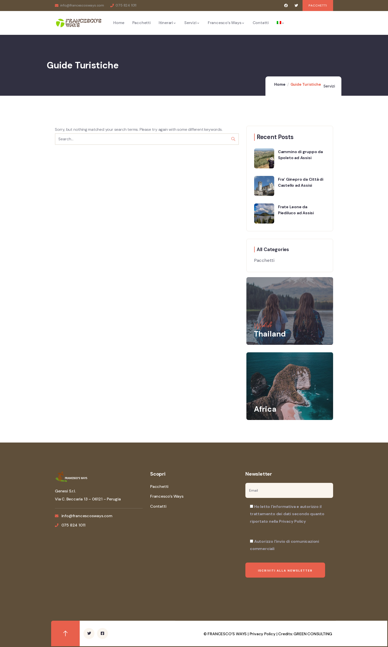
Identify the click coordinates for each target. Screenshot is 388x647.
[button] (318, 5)
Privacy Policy (262, 633)
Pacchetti (264, 260)
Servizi (329, 86)
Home (279, 84)
